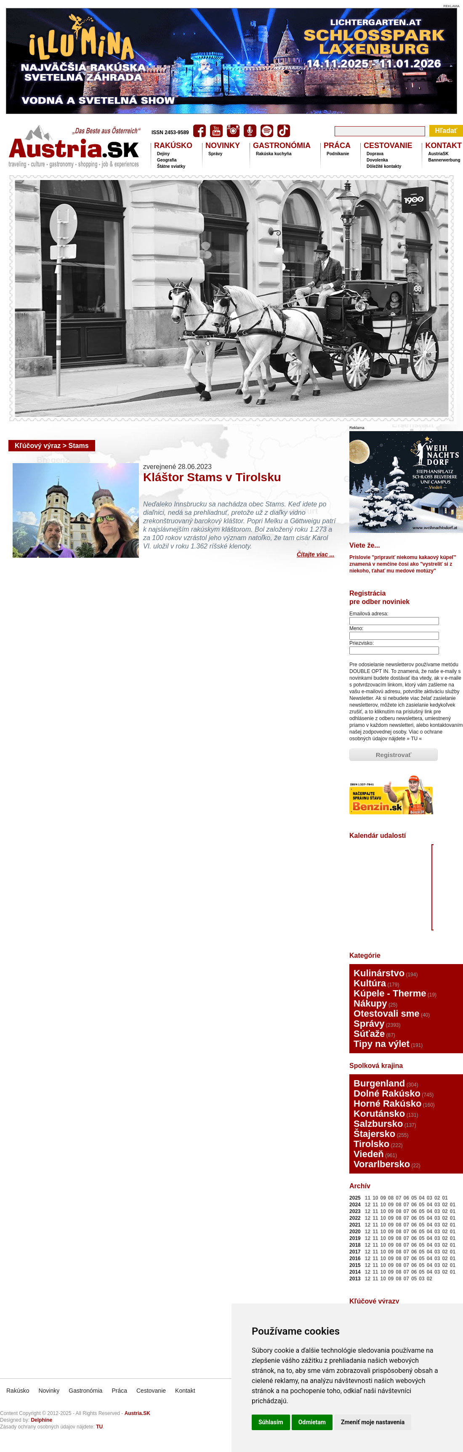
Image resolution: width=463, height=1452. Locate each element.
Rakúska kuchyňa (274, 153)
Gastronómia (85, 1390)
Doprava (375, 153)
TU (414, 739)
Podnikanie (338, 153)
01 (444, 1198)
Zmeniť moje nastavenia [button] (372, 1422)
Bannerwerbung (444, 160)
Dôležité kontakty (384, 166)
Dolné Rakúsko (387, 1093)
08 (391, 1198)
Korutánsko (379, 1113)
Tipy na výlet (382, 1044)
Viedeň (369, 1154)
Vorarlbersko (382, 1164)
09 (383, 1198)
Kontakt (185, 1390)
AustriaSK (438, 153)
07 (398, 1198)
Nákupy (370, 1003)
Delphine (41, 1420)
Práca (119, 1390)
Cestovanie (151, 1390)
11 (367, 1198)
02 (437, 1198)
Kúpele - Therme (390, 993)
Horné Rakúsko (387, 1103)
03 (429, 1198)
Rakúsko (17, 1390)
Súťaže (369, 1033)
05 (414, 1198)
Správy (215, 153)
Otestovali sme (387, 1013)
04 (421, 1198)
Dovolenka (377, 160)
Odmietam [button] (312, 1422)
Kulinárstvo (379, 973)
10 (375, 1198)
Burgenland (379, 1083)
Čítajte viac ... (315, 553)
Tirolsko (371, 1144)
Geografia (167, 160)
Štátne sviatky (171, 166)
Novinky (48, 1390)
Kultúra (370, 983)
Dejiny (163, 153)
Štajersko (374, 1134)
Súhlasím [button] (270, 1422)
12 (367, 1205)
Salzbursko (378, 1123)
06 (406, 1198)
